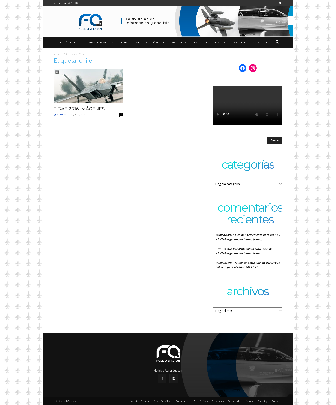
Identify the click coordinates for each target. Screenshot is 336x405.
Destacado (200, 42)
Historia (221, 42)
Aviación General (70, 42)
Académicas (155, 42)
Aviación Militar (101, 42)
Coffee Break (129, 42)
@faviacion (61, 114)
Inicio (57, 54)
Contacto (260, 42)
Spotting (240, 42)
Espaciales (178, 42)
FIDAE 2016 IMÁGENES (79, 108)
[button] (277, 43)
